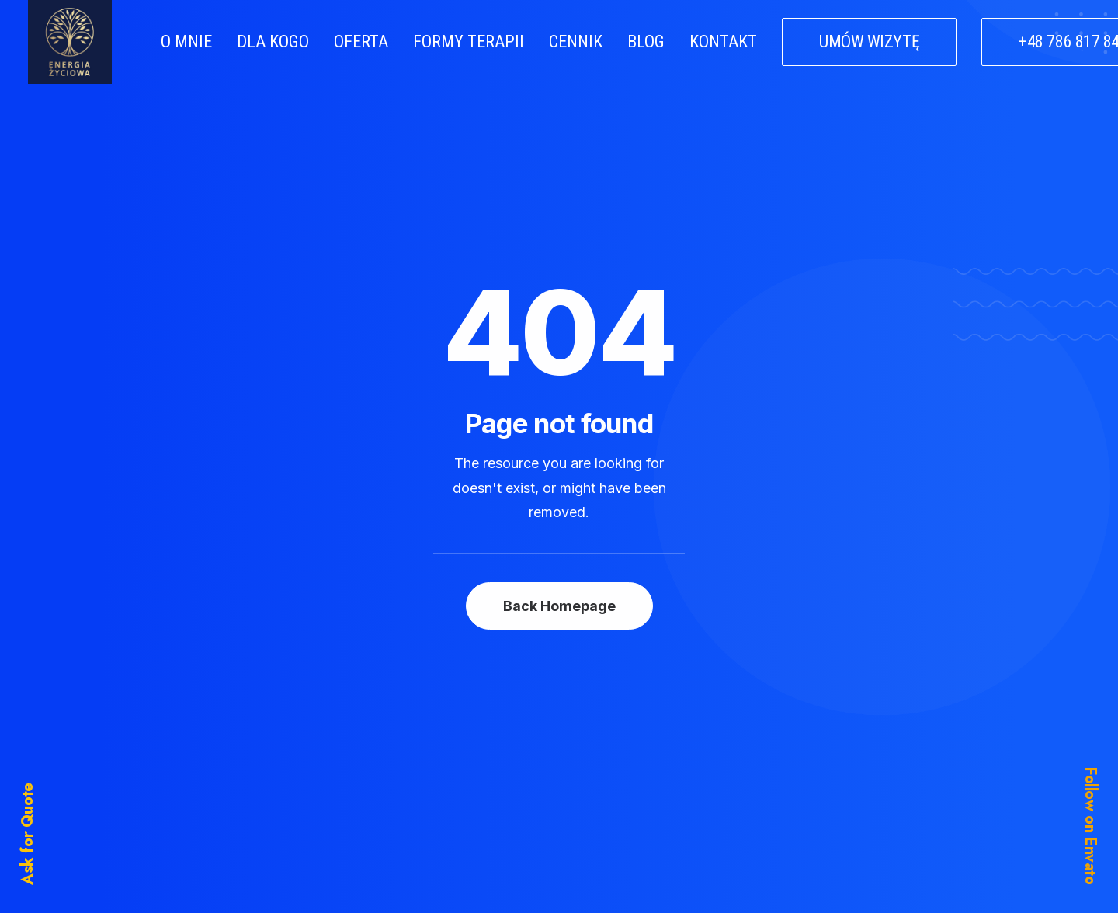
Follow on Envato (1090, 826)
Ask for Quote (27, 834)
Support (698, 760)
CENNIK (575, 41)
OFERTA (361, 41)
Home (444, 703)
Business (699, 703)
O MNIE (186, 41)
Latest (442, 788)
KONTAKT (723, 41)
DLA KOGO (273, 41)
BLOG (646, 41)
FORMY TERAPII (468, 41)
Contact (448, 817)
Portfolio (450, 760)
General (698, 731)
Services (451, 731)
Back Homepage (559, 429)
